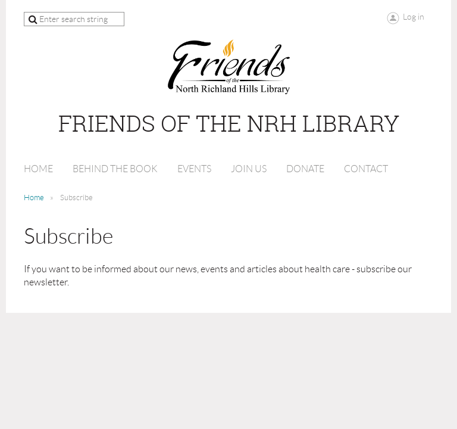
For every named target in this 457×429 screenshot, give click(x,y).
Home (34, 197)
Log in (413, 16)
